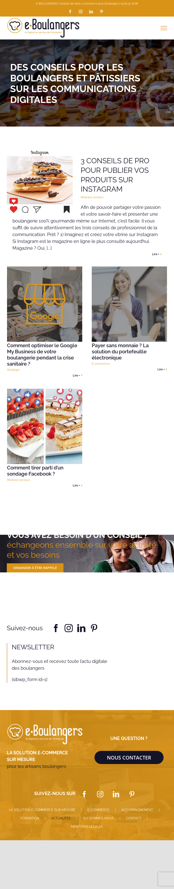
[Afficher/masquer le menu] (164, 28)
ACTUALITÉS (61, 818)
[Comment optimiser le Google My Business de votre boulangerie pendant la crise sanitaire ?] (44, 304)
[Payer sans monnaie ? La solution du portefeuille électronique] (129, 304)
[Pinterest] (132, 794)
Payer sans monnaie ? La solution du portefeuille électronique (120, 351)
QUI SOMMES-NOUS (98, 818)
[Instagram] (100, 794)
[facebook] (56, 628)
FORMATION (30, 818)
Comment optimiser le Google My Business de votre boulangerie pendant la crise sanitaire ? (42, 354)
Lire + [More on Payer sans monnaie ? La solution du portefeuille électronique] (161, 369)
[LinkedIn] (116, 794)
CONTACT (133, 818)
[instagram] (69, 628)
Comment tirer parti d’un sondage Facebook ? (35, 471)
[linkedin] (81, 628)
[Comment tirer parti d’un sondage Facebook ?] (44, 426)
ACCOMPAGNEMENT (137, 810)
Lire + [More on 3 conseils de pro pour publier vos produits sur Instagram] (155, 254)
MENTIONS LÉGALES (87, 826)
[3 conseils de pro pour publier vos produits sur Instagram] (40, 182)
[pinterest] (94, 628)
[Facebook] (84, 794)
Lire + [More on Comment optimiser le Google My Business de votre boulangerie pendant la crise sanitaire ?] (76, 375)
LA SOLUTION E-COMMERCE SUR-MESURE (42, 810)
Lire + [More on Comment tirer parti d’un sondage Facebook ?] (76, 485)
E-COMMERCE (98, 810)
